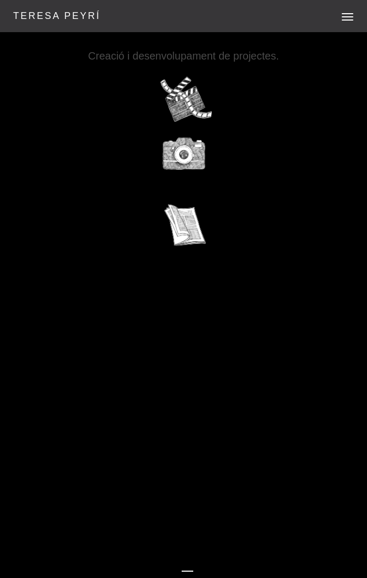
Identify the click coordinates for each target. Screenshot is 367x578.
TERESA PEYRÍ (57, 16)
